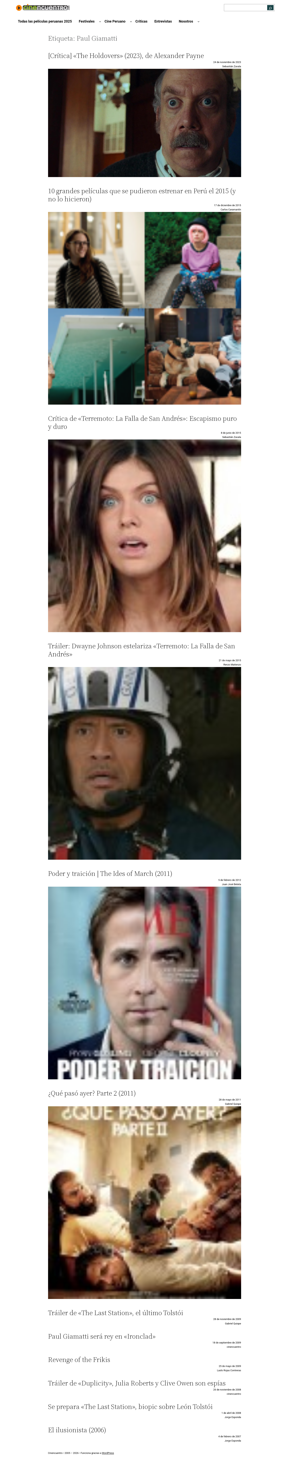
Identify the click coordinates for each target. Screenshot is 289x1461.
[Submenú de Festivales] (100, 21)
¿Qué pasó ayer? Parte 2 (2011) (92, 1093)
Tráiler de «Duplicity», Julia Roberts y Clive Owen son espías (137, 1383)
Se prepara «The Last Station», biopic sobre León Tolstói (130, 1407)
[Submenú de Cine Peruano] (131, 21)
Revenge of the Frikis (79, 1360)
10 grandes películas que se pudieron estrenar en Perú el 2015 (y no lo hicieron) (142, 195)
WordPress (108, 1453)
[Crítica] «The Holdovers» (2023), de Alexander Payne (126, 56)
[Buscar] (270, 7)
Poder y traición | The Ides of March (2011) (110, 873)
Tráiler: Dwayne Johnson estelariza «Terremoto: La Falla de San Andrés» (141, 650)
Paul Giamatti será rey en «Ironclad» (101, 1336)
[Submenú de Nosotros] (198, 21)
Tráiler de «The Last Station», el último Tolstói (115, 1313)
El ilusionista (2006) (77, 1430)
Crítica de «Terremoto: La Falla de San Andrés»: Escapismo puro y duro (142, 422)
